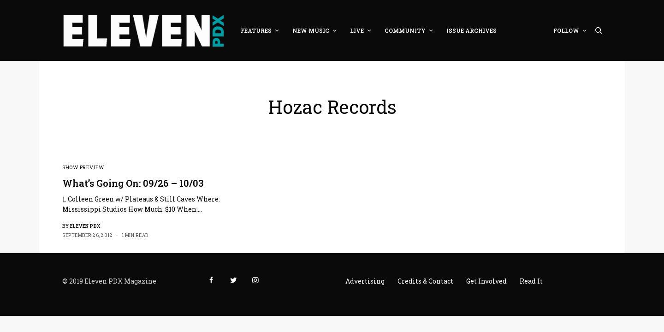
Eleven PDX (85, 226)
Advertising (365, 281)
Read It (531, 281)
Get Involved (486, 281)
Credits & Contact (425, 281)
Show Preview (83, 167)
